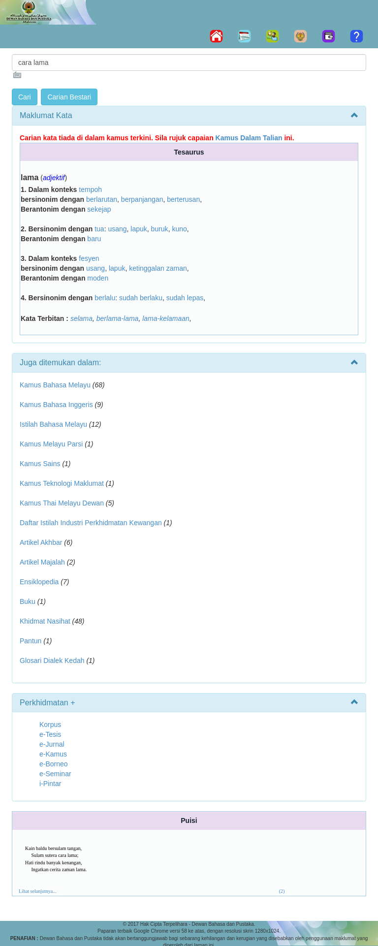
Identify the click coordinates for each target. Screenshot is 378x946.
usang (117, 229)
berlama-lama (117, 318)
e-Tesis (50, 734)
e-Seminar (55, 774)
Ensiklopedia (39, 582)
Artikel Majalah (42, 562)
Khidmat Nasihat (45, 621)
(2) (282, 891)
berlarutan (101, 199)
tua (99, 229)
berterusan (183, 199)
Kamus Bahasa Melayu (56, 385)
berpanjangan (142, 199)
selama (81, 318)
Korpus (50, 724)
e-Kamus (53, 754)
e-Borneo (53, 764)
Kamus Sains (40, 464)
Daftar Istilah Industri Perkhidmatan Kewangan (91, 523)
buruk (159, 229)
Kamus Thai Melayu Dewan (62, 503)
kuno (179, 229)
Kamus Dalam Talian (249, 138)
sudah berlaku (140, 298)
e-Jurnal (51, 744)
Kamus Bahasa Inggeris (56, 405)
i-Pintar (50, 784)
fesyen (89, 258)
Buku (27, 601)
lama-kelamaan (165, 318)
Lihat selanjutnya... (38, 891)
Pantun (30, 641)
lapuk (138, 229)
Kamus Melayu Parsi (51, 444)
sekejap (99, 209)
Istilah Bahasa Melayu (53, 424)
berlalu (104, 298)
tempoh (90, 189)
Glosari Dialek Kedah (52, 660)
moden (97, 278)
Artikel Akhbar (41, 542)
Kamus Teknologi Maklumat (62, 483)
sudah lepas (185, 298)
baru (94, 239)
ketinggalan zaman (158, 268)
